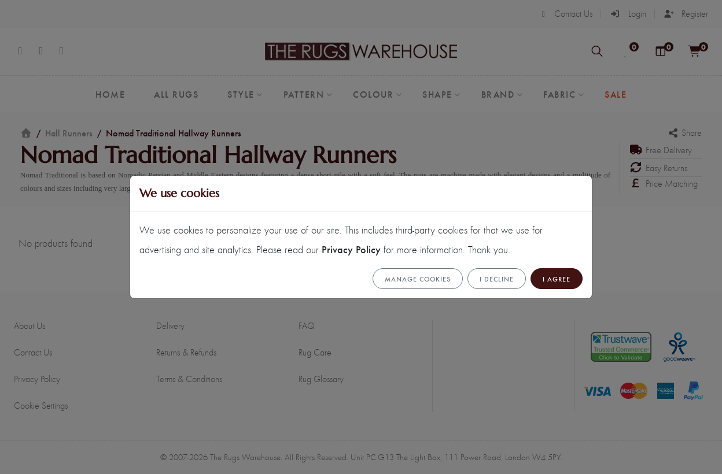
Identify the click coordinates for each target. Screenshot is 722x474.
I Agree (556, 278)
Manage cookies (418, 278)
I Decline (497, 278)
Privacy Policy (351, 249)
